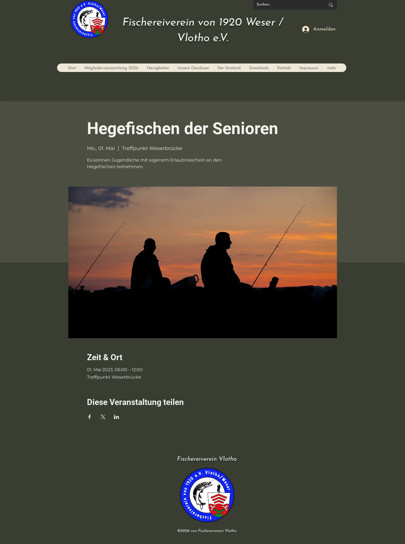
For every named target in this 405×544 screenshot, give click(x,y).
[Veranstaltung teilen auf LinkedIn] (116, 417)
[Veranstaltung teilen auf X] (103, 417)
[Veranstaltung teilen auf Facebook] (89, 417)
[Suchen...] (287, 5)
